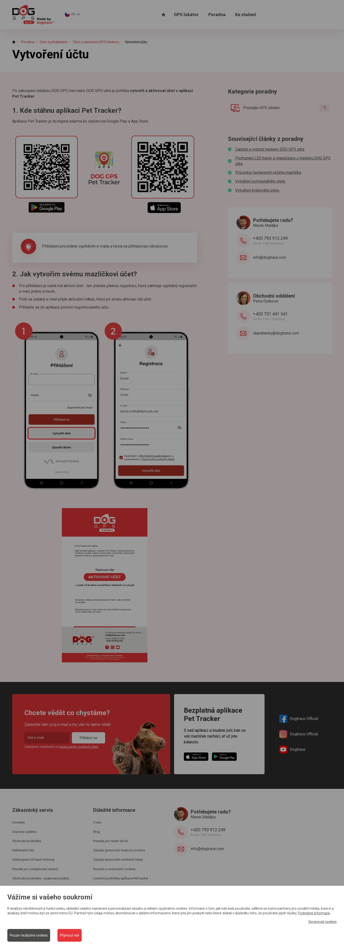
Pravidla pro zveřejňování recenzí (35, 869)
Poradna (216, 14)
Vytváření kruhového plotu (257, 190)
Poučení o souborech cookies (114, 869)
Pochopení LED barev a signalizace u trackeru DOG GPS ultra (283, 161)
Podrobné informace (314, 913)
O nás (97, 822)
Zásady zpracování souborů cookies (119, 850)
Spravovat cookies (322, 921)
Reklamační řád (23, 850)
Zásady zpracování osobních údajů (118, 859)
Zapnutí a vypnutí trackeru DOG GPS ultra (269, 149)
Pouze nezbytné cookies (29, 935)
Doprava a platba (24, 832)
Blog (96, 832)
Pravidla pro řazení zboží (110, 841)
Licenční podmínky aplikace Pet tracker (120, 878)
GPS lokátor (186, 14)
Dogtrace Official (298, 719)
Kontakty (18, 822)
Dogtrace (292, 749)
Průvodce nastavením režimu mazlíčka (268, 172)
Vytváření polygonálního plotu (260, 181)
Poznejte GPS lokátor (278, 108)
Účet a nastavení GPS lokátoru (96, 42)
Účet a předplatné (53, 42)
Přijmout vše (69, 935)
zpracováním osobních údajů (79, 747)
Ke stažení (245, 14)
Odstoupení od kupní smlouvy (33, 859)
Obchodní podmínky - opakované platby (40, 878)
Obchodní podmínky (26, 841)
